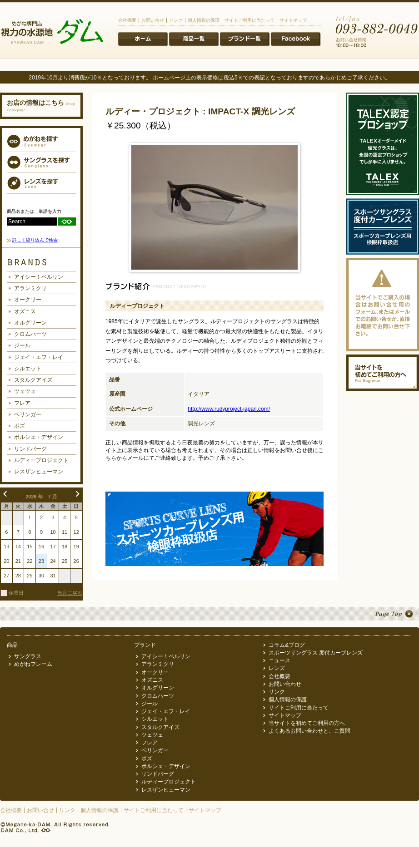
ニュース (296, 39)
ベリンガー (27, 414)
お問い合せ (152, 20)
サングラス (27, 656)
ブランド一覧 (245, 39)
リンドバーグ (30, 449)
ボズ (19, 426)
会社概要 (127, 20)
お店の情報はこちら (41, 105)
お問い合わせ (285, 684)
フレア (22, 403)
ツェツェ (25, 391)
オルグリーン (30, 323)
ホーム (143, 39)
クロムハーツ (30, 334)
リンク (176, 20)
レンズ (277, 668)
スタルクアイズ (33, 380)
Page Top (209, 613)
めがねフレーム (33, 664)
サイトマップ (293, 20)
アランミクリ (30, 288)
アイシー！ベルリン (38, 277)
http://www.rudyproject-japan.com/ (229, 409)
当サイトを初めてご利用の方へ (382, 373)
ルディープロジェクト (41, 460)
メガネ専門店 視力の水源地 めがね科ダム (52, 32)
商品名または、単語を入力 (34, 211)
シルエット (27, 368)
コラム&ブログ (287, 645)
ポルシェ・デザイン (38, 437)
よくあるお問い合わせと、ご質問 (309, 731)
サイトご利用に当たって (249, 20)
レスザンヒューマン (38, 471)
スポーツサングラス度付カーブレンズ (382, 226)
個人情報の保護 (203, 20)
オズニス (25, 311)
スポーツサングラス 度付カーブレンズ (316, 653)
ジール (22, 345)
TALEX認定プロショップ (382, 144)
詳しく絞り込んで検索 (35, 240)
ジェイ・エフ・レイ (38, 357)
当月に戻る (69, 593)
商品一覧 (194, 39)
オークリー (27, 299)
